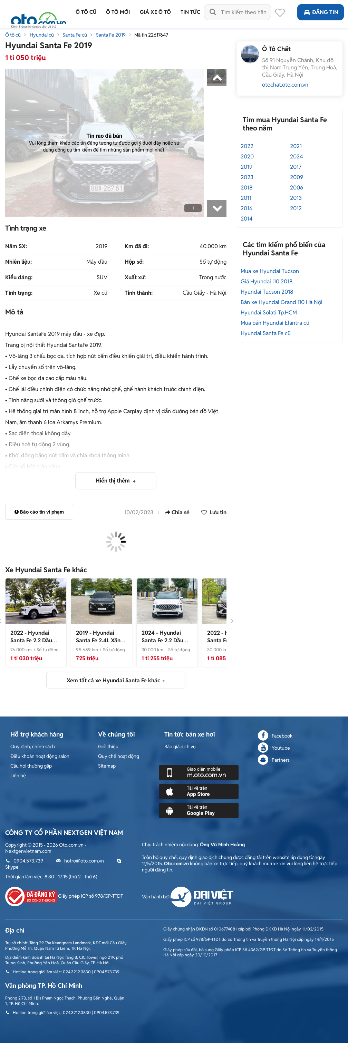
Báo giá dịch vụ (180, 746)
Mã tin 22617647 (151, 35)
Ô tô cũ (13, 35)
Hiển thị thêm (113, 480)
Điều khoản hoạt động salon (39, 756)
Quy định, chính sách (32, 746)
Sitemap (107, 766)
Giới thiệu (108, 746)
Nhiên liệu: (18, 262)
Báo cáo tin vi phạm (39, 512)
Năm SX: (16, 246)
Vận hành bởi (187, 897)
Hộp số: (134, 262)
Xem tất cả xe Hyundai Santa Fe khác (113, 680)
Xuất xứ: (135, 277)
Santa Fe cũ (74, 35)
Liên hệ (18, 775)
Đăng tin (320, 12)
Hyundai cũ (42, 35)
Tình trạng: (18, 293)
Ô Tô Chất (276, 49)
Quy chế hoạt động (118, 756)
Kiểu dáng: (18, 277)
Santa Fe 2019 (111, 35)
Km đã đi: (137, 246)
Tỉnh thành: (139, 293)
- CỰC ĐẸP (165, 640)
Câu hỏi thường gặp (31, 766)
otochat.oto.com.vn (285, 84)
